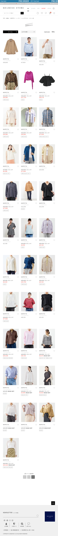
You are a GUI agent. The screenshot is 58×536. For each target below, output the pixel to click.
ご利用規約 (5, 530)
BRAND (49, 8)
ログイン (54, 8)
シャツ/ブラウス (7, 60)
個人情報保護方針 (15, 530)
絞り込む (10, 32)
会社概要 (6, 525)
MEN (38, 8)
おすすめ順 (24, 32)
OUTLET (44, 8)
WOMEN (33, 8)
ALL (28, 8)
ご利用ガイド (14, 525)
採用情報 (22, 525)
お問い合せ (28, 525)
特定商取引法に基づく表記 (28, 530)
